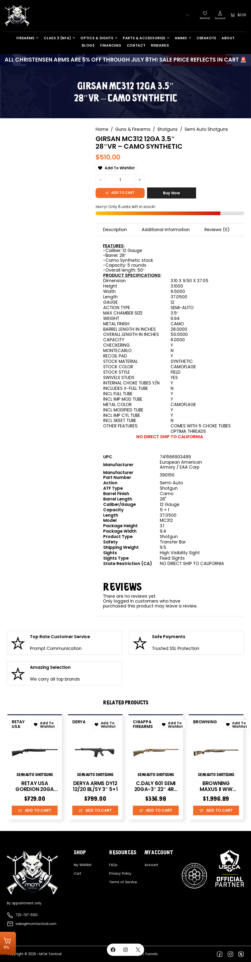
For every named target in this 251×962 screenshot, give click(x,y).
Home (102, 128)
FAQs (113, 865)
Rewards (160, 45)
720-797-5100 (26, 915)
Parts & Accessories (144, 38)
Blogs (88, 45)
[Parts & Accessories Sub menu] (169, 38)
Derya (79, 721)
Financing (110, 45)
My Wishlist (83, 865)
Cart (77, 873)
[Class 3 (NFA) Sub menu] (75, 38)
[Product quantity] (120, 178)
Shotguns (167, 128)
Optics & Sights (96, 38)
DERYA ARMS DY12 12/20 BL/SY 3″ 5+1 (95, 786)
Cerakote (206, 38)
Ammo (181, 38)
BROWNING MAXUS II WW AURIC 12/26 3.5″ (216, 789)
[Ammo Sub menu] (191, 38)
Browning (205, 721)
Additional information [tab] (166, 228)
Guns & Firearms (133, 128)
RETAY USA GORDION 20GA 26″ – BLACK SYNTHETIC (34, 792)
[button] (34, 812)
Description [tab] (115, 228)
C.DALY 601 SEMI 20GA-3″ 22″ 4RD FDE (155, 789)
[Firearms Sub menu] (38, 38)
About (228, 38)
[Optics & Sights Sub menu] (117, 38)
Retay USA (18, 723)
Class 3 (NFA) (57, 38)
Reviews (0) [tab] (216, 228)
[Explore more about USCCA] (229, 868)
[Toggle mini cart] (238, 15)
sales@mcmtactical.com (35, 924)
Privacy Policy (120, 873)
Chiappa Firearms (143, 723)
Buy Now (171, 191)
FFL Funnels (148, 954)
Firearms (25, 38)
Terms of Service (123, 882)
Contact (136, 45)
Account (151, 865)
